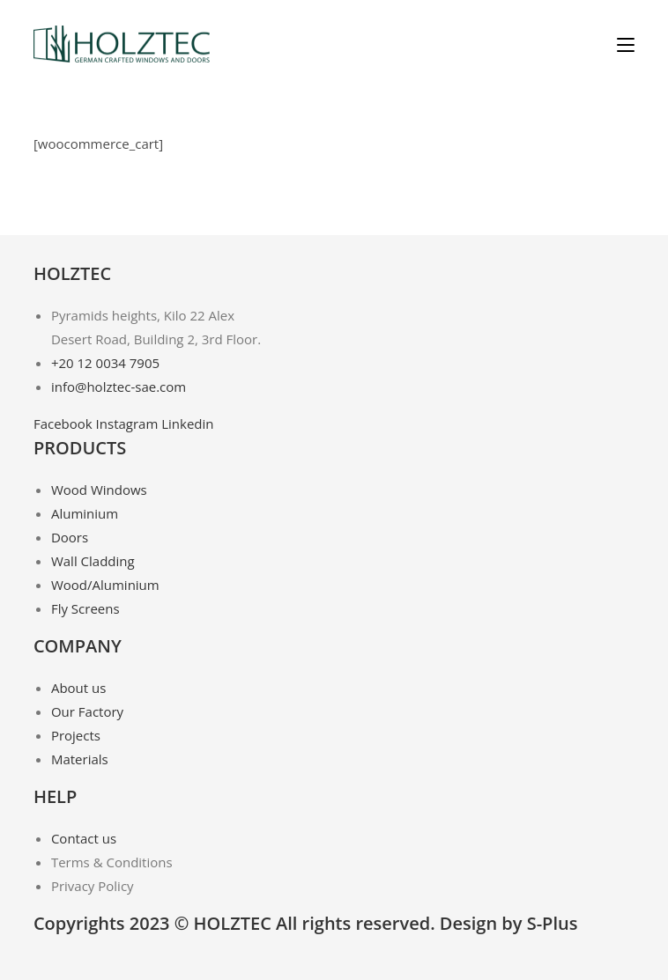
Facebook (64, 423)
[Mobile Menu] (626, 44)
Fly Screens (85, 608)
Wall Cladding (93, 561)
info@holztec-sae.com (118, 386)
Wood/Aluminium (105, 584)
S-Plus (552, 923)
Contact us (83, 838)
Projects (75, 735)
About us (78, 687)
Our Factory (87, 711)
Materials (79, 759)
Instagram (129, 423)
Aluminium (84, 513)
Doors (69, 537)
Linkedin (187, 423)
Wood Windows (99, 489)
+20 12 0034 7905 (105, 363)
